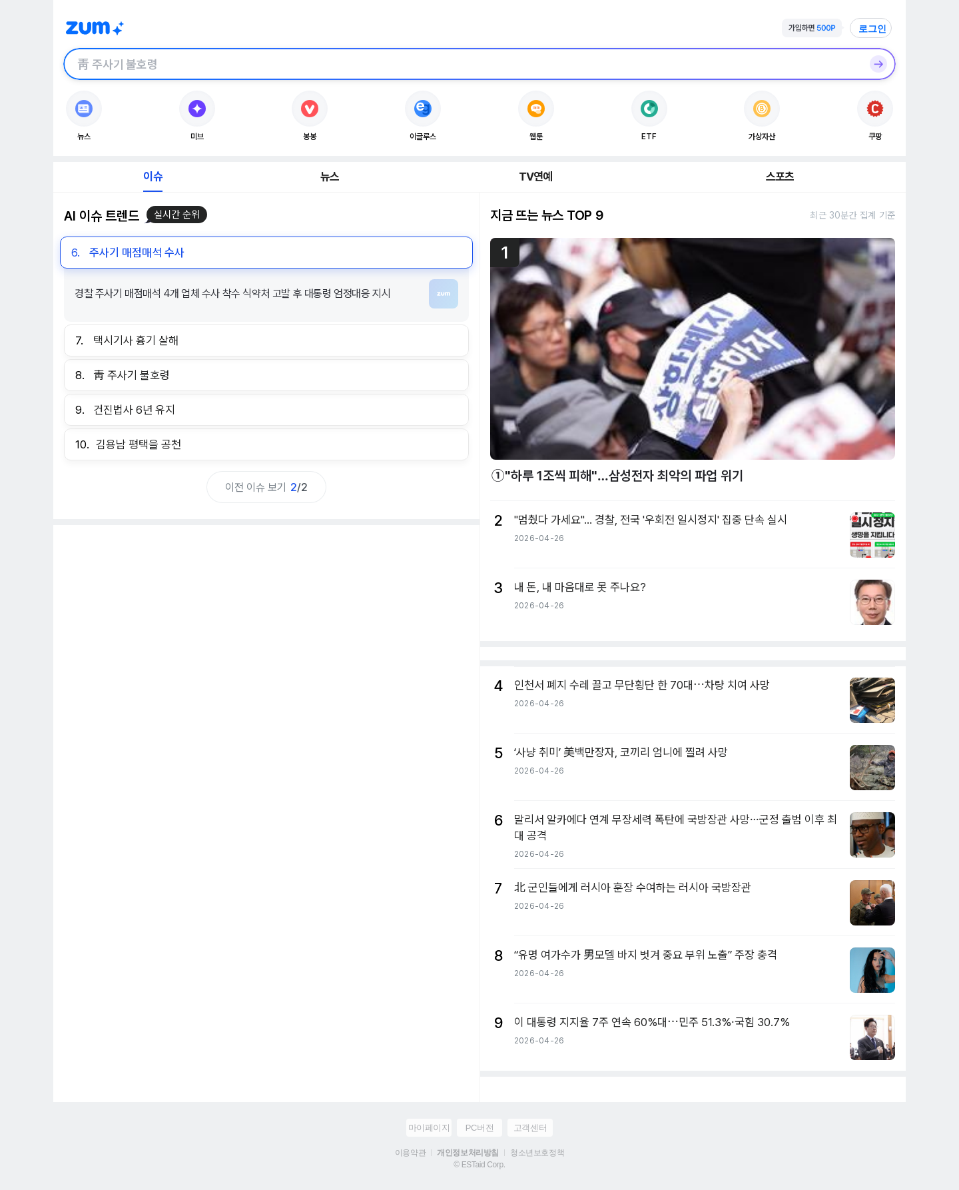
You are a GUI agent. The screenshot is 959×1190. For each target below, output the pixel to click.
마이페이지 (429, 1128)
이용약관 (410, 1152)
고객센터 (530, 1128)
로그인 (872, 28)
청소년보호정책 (537, 1152)
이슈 (152, 176)
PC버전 (479, 1128)
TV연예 (536, 176)
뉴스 (329, 176)
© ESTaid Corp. (479, 1164)
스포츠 (780, 176)
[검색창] (462, 64)
